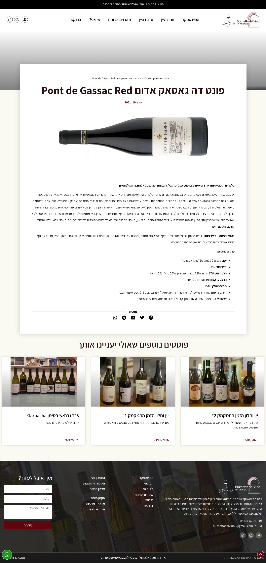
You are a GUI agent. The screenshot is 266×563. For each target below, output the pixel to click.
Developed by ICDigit (14, 558)
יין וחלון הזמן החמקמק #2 (234, 415)
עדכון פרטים (97, 489)
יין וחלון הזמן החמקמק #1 (145, 415)
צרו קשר (75, 19)
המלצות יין (144, 78)
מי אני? (94, 19)
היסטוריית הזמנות (94, 483)
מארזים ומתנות (119, 19)
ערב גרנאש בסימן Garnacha (53, 415)
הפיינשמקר (190, 19)
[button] (17, 20)
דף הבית (169, 78)
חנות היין (167, 19)
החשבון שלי (98, 478)
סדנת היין (146, 19)
